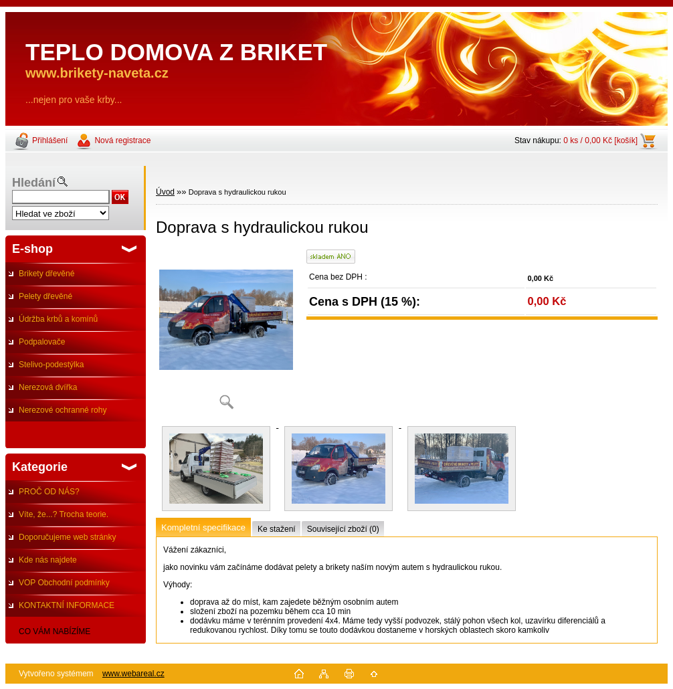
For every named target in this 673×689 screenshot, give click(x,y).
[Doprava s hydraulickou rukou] (226, 334)
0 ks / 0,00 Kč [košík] (600, 140)
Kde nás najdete (48, 560)
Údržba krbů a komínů (58, 319)
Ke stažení (277, 529)
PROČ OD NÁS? (49, 491)
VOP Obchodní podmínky (64, 582)
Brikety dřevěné (46, 273)
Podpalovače (42, 342)
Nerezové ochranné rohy (62, 410)
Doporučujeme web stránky (67, 537)
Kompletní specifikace (203, 527)
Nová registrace (122, 140)
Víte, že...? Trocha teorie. (63, 514)
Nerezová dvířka (48, 387)
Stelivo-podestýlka (51, 364)
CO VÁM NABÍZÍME (54, 631)
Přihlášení (50, 140)
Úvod (165, 192)
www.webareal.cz (133, 673)
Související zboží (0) (343, 529)
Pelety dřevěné (45, 296)
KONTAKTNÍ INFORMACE (66, 605)
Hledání (34, 182)
